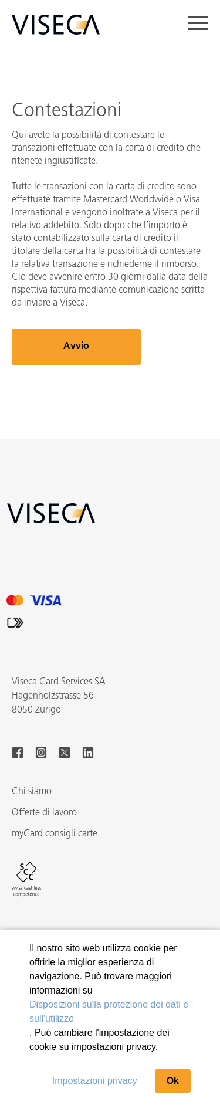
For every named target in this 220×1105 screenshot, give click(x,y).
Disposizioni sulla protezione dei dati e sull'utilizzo (108, 1011)
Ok (173, 1081)
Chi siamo (32, 791)
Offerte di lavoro (44, 813)
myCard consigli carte (54, 834)
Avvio (76, 346)
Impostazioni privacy (94, 1081)
